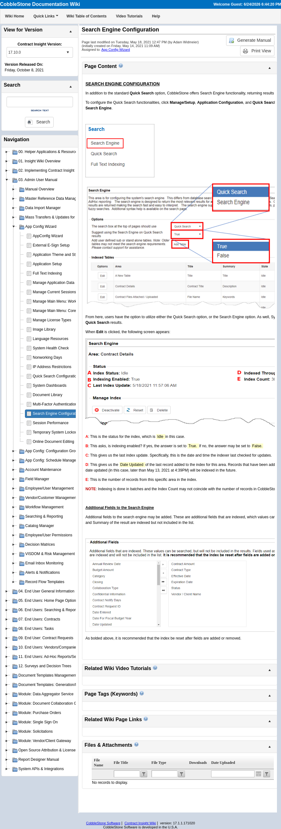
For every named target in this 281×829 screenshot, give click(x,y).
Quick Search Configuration (56, 376)
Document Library (47, 395)
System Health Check (51, 348)
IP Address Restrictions (52, 367)
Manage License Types (52, 320)
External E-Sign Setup (51, 245)
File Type (159, 762)
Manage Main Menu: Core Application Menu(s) (71, 311)
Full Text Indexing (47, 273)
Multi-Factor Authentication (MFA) (60, 404)
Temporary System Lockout (55, 432)
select (68, 52)
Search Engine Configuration (56, 413)
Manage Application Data (53, 282)
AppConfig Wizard (48, 236)
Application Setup (47, 264)
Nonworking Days (47, 357)
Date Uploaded (223, 762)
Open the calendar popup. (258, 773)
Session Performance (51, 423)
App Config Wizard (115, 49)
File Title (121, 762)
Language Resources (50, 339)
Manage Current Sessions (54, 292)
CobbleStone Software (103, 823)
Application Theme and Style (56, 254)
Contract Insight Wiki (140, 823)
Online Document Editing (53, 441)
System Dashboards (49, 385)
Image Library (44, 329)
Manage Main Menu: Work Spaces (61, 301)
